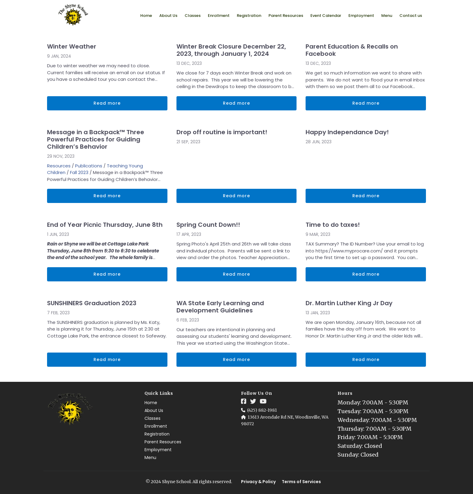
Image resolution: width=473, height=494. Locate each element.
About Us (168, 15)
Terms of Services (301, 482)
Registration (249, 15)
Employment (361, 15)
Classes (193, 15)
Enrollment (219, 15)
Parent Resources (285, 15)
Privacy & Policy (258, 482)
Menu (386, 15)
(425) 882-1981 (262, 410)
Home (146, 15)
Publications (88, 166)
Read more (107, 103)
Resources (59, 166)
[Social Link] (243, 401)
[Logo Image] (73, 15)
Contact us (410, 15)
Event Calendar (325, 15)
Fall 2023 (79, 172)
